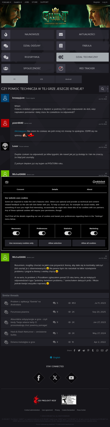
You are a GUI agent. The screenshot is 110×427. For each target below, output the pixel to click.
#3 (102, 146)
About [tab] (89, 189)
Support (44, 2)
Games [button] (17, 2)
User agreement (47, 410)
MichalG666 (19, 174)
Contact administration (32, 410)
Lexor (15, 146)
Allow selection (55, 243)
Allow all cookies (88, 243)
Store (35, 2)
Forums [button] (5, 2)
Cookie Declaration (68, 410)
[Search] (102, 89)
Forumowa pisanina (20, 312)
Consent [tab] (20, 189)
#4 (102, 174)
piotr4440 (18, 123)
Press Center (81, 410)
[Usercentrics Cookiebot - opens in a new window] (94, 182)
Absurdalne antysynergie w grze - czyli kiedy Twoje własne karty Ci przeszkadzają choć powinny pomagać (29, 322)
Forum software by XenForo (55, 424)
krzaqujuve (19, 97)
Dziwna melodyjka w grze (23, 342)
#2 (102, 123)
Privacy (57, 410)
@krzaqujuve (21, 131)
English (55, 357)
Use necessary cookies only (21, 243)
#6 (102, 257)
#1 (102, 98)
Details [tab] (55, 189)
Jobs (27, 2)
